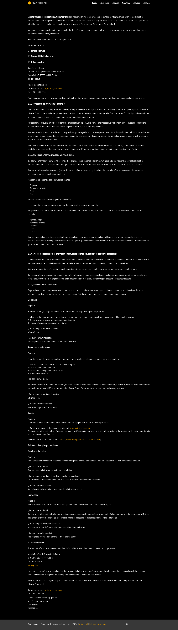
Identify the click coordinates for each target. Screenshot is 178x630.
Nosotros (126, 3)
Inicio (94, 3)
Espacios (115, 3)
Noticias (136, 3)
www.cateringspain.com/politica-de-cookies (83, 439)
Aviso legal (83, 624)
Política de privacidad (97, 624)
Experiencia (104, 3)
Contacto (146, 3)
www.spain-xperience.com (80, 428)
